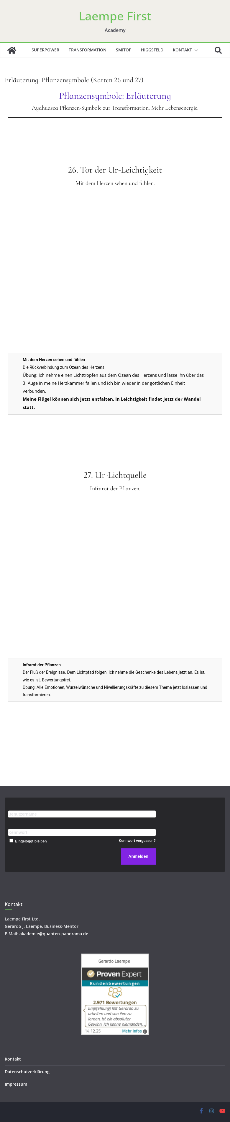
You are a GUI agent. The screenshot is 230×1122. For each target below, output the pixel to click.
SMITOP (124, 50)
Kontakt (182, 50)
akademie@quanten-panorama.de (53, 933)
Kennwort (17, 832)
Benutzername (22, 814)
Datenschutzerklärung (27, 1071)
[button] (195, 50)
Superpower (45, 50)
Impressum (16, 1084)
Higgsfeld (152, 50)
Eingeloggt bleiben (27, 841)
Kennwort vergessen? (137, 841)
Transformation (87, 50)
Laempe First (115, 16)
